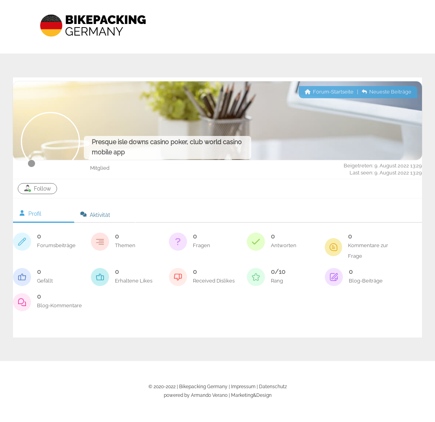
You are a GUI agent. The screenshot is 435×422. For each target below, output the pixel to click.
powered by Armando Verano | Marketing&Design (218, 395)
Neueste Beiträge (386, 92)
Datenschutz (273, 386)
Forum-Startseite (329, 92)
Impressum (243, 386)
